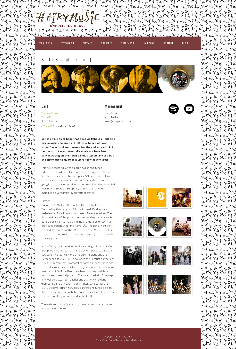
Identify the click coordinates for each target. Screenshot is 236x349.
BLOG (185, 43)
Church (99, 340)
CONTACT (168, 43)
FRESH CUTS (45, 43)
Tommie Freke (49, 113)
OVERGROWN (67, 43)
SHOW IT (87, 43)
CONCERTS (106, 43)
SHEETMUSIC (128, 43)
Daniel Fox (47, 117)
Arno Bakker (48, 125)
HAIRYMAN (149, 43)
